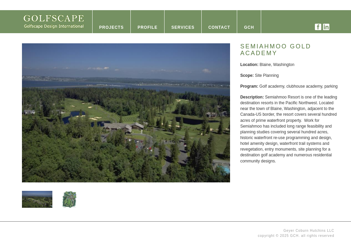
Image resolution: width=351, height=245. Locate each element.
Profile (147, 27)
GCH (249, 27)
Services (182, 27)
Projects (111, 27)
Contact (219, 27)
